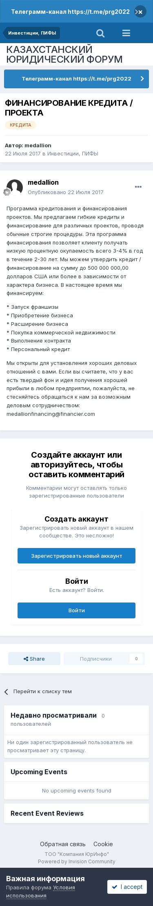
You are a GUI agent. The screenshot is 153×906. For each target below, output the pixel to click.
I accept (127, 886)
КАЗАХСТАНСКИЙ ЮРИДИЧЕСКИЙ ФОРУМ (64, 54)
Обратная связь (63, 844)
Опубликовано (66, 192)
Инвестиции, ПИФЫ (72, 153)
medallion (37, 145)
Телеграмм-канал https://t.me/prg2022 (70, 11)
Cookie (103, 844)
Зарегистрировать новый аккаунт (76, 555)
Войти (77, 610)
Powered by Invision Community (76, 861)
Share (34, 659)
